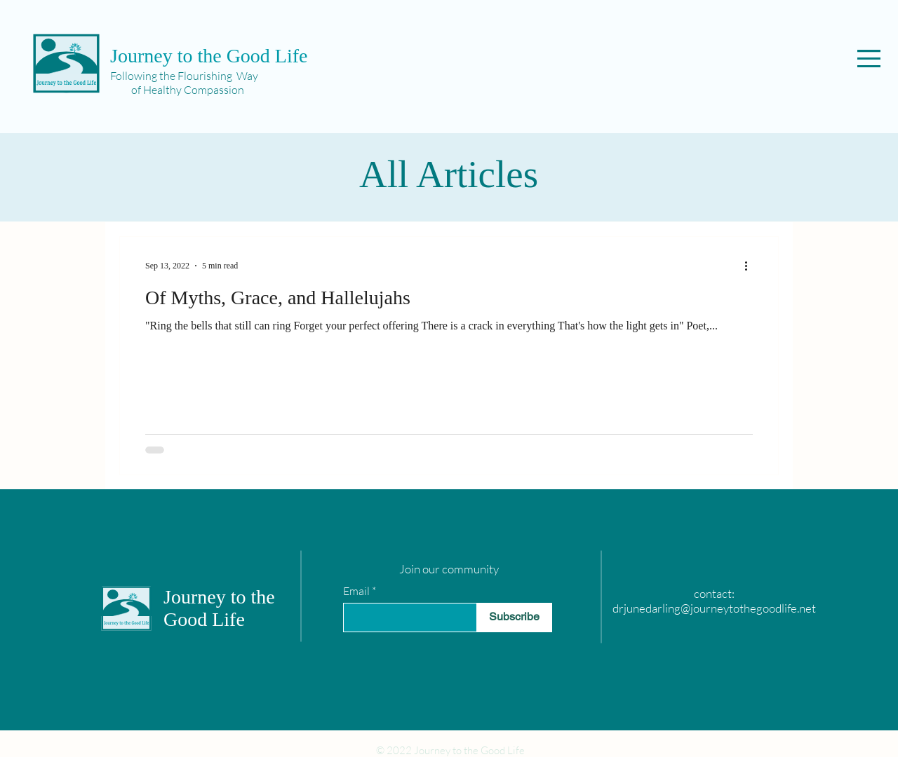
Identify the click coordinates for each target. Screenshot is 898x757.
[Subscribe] (514, 617)
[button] (868, 58)
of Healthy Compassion (177, 90)
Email (356, 590)
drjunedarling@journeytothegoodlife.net (714, 608)
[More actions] (750, 265)
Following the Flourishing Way (184, 76)
